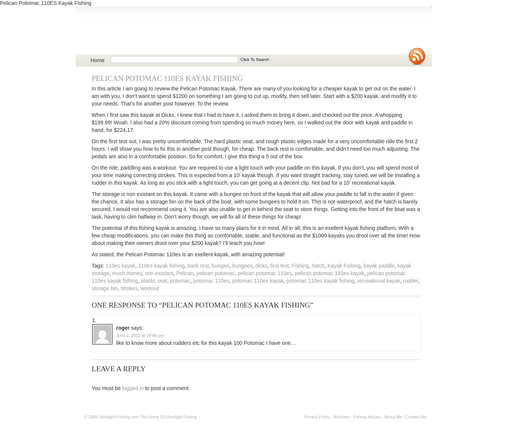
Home (98, 60)
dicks (262, 266)
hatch (318, 266)
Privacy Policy (317, 417)
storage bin (105, 288)
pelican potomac (215, 273)
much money (127, 273)
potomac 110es (211, 281)
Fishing (300, 266)
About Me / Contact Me (405, 417)
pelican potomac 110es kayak (329, 273)
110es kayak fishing (161, 266)
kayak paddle (379, 266)
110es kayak (121, 266)
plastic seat (154, 281)
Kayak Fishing (344, 266)
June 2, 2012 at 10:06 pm (140, 335)
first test (279, 266)
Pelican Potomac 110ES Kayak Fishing (167, 78)
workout (149, 288)
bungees (242, 266)
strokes (129, 288)
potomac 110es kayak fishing (320, 281)
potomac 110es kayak (257, 281)
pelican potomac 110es (265, 273)
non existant (159, 273)
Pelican (184, 273)
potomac (180, 281)
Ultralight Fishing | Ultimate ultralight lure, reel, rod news (172, 34)
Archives (341, 417)
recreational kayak (378, 281)
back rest (198, 266)
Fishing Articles (367, 417)
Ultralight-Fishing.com (119, 417)
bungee (221, 266)
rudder (410, 281)
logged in (133, 388)
